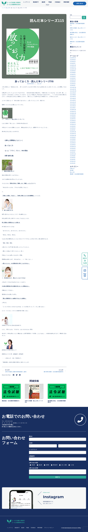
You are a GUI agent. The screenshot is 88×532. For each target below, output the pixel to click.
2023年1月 (72, 130)
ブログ (47, 5)
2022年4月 (73, 146)
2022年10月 (73, 135)
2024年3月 (73, 104)
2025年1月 (72, 85)
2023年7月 (73, 119)
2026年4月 (73, 57)
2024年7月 (73, 96)
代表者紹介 (57, 2)
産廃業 (47, 465)
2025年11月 (73, 67)
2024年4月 (73, 102)
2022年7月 (73, 141)
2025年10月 (73, 69)
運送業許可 (36, 2)
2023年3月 (73, 126)
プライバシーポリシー (49, 527)
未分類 (71, 170)
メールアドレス (33, 449)
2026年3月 (73, 59)
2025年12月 (73, 65)
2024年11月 (73, 89)
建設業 (43, 2)
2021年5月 (72, 159)
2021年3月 (72, 163)
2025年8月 (73, 72)
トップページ (26, 2)
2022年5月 (73, 144)
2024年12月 (73, 87)
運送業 (33, 465)
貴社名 (30, 436)
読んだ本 (8, 7)
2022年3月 (73, 148)
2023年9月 (73, 115)
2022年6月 (73, 143)
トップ (3, 7)
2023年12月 (73, 109)
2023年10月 (73, 113)
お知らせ (72, 168)
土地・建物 (64, 465)
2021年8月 (72, 156)
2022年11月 (73, 133)
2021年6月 (72, 157)
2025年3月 (73, 82)
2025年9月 (73, 70)
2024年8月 (73, 94)
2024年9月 (73, 93)
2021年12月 (73, 154)
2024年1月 (72, 107)
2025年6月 (73, 76)
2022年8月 (73, 139)
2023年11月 (73, 111)
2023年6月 (73, 120)
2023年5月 (73, 122)
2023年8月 (73, 117)
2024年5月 (73, 100)
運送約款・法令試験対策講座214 (10, 400)
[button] (13, 375)
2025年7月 (73, 74)
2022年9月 (73, 137)
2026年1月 (72, 63)
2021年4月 (72, 161)
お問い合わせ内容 (34, 468)
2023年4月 (73, 124)
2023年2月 (73, 128)
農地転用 (55, 465)
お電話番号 (32, 456)
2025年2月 (73, 83)
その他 (72, 465)
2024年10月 (73, 91)
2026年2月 (73, 61)
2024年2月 (73, 106)
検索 (71, 15)
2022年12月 (73, 131)
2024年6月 (73, 98)
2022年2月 (73, 150)
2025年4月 (73, 80)
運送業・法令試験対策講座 (76, 174)
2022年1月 (72, 152)
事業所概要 (66, 2)
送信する (57, 477)
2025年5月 (73, 78)
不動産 (50, 2)
